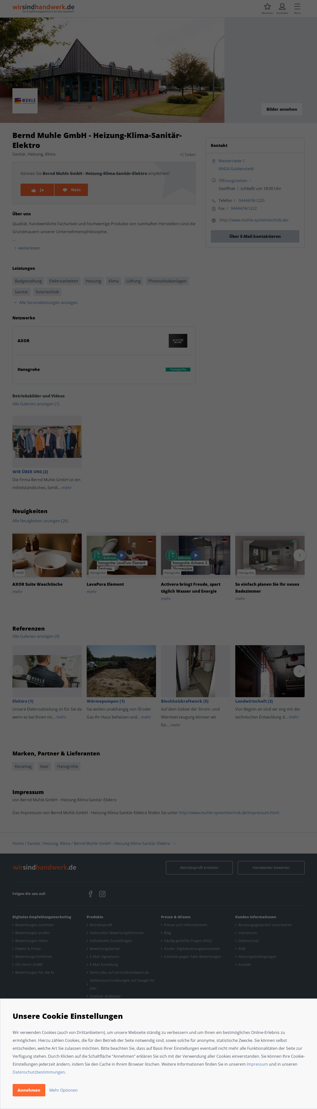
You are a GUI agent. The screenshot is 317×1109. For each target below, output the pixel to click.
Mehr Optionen (63, 1090)
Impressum (257, 1064)
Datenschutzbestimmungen (39, 1072)
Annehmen (29, 1090)
